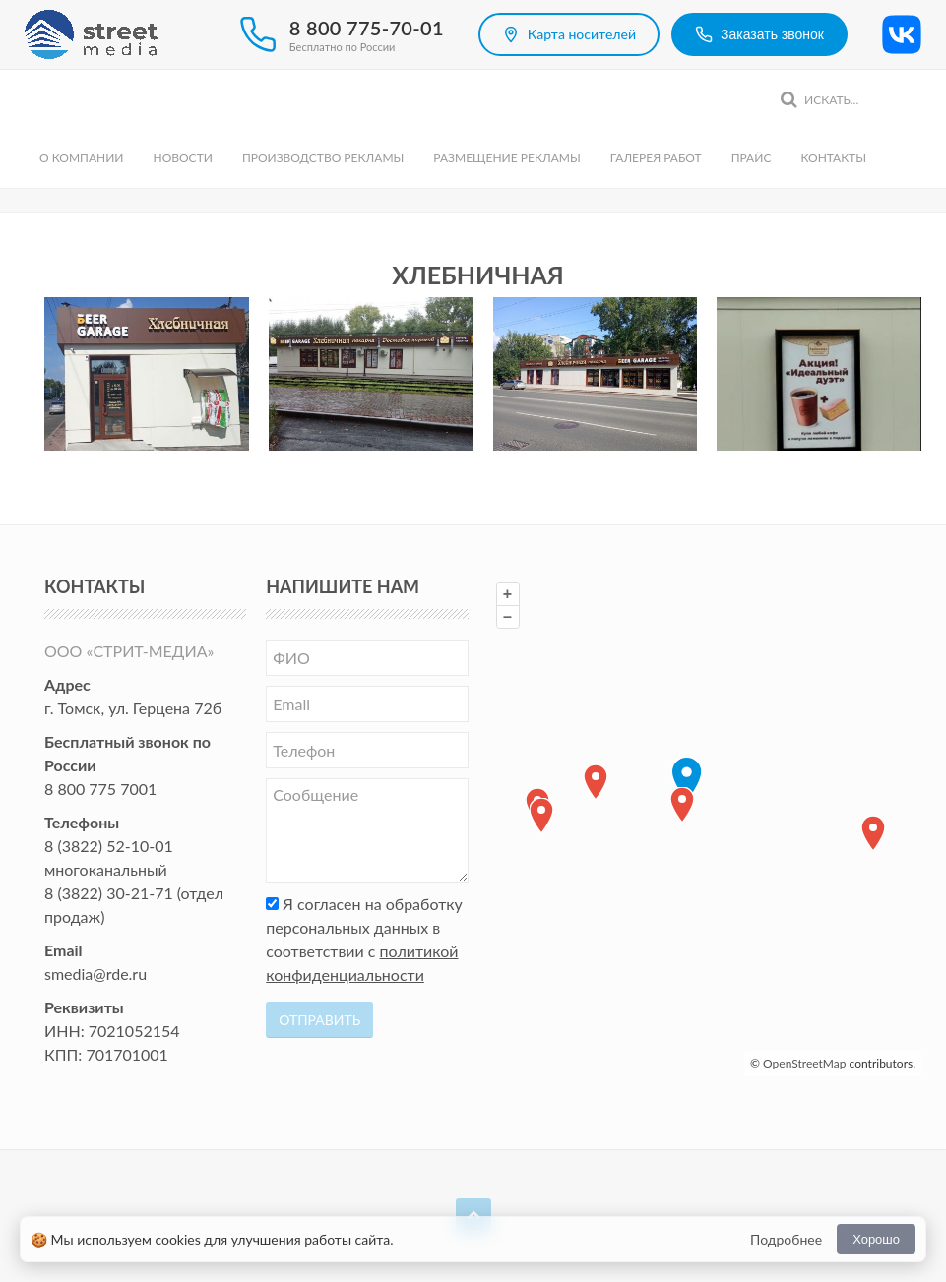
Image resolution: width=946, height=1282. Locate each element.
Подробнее (786, 1239)
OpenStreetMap (804, 1063)
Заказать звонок (759, 34)
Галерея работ (656, 158)
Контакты (833, 158)
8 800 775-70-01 (366, 27)
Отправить (319, 1019)
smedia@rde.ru (95, 973)
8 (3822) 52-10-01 (108, 845)
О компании (81, 158)
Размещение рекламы (506, 158)
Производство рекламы (323, 158)
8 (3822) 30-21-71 (108, 893)
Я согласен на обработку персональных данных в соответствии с (364, 939)
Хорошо (876, 1239)
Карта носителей (569, 34)
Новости (182, 158)
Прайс (751, 158)
